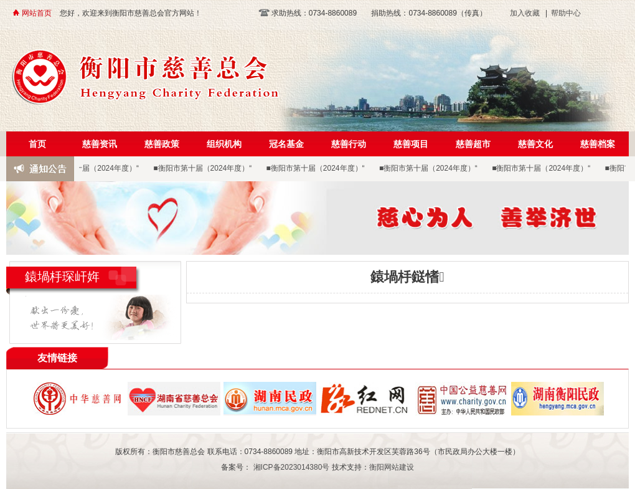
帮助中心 (566, 13)
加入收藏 (525, 13)
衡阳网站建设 (391, 467)
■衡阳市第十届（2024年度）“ (91, 168)
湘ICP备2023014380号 (291, 467)
